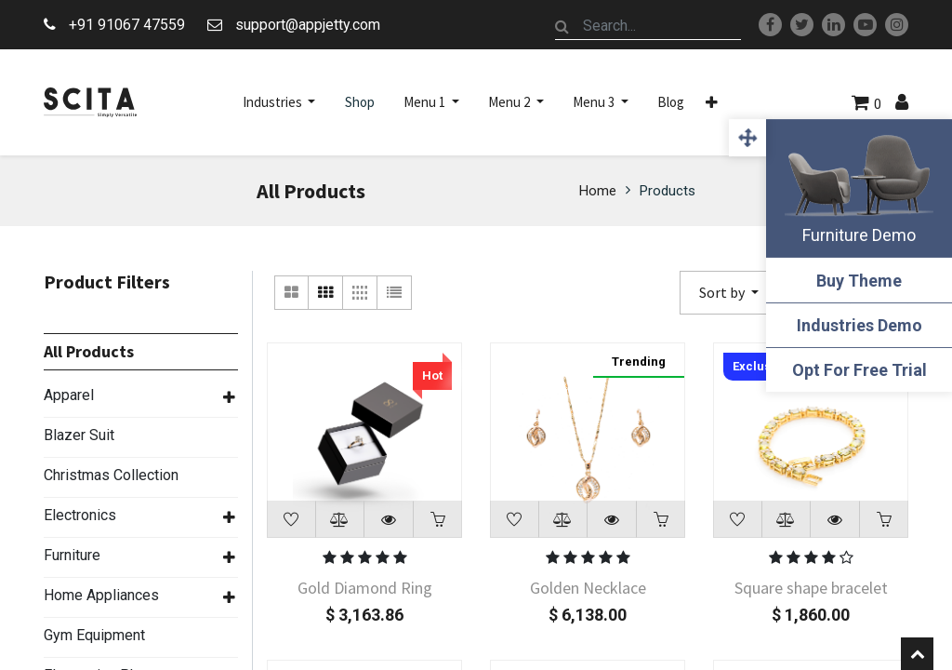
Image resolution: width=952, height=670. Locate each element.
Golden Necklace (588, 587)
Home (597, 190)
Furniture (72, 555)
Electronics (80, 515)
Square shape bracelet (811, 587)
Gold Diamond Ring (365, 587)
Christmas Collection (111, 475)
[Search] (562, 26)
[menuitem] (359, 102)
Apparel (69, 395)
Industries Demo (859, 325)
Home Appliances (101, 595)
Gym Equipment (94, 635)
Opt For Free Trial (859, 370)
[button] (711, 102)
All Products (89, 352)
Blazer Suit (79, 435)
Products (667, 190)
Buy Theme (859, 280)
